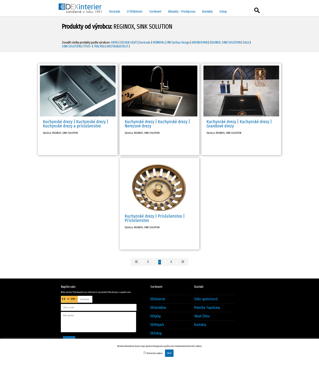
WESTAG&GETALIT (117, 46)
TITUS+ (87, 46)
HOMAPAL (159, 42)
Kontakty (207, 11)
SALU (246, 42)
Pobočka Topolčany (207, 308)
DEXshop (156, 333)
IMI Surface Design (178, 42)
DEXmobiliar (158, 308)
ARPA (114, 42)
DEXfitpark (157, 325)
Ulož (169, 353)
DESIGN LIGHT (128, 42)
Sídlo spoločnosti (206, 299)
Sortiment (155, 11)
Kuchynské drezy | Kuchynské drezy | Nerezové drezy (157, 124)
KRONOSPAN (200, 42)
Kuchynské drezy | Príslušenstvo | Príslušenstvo (155, 218)
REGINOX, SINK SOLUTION (225, 42)
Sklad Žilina (202, 316)
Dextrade (114, 11)
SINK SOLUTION (71, 46)
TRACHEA (99, 46)
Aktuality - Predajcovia (181, 11)
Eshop (223, 11)
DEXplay (155, 316)
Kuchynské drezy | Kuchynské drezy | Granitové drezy (239, 124)
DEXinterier (157, 299)
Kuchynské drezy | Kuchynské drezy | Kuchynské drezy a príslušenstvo (75, 124)
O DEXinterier (135, 11)
